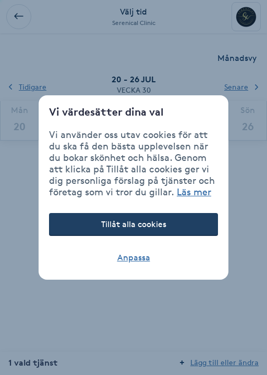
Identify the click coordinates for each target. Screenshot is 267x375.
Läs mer (194, 191)
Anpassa (133, 257)
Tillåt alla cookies (133, 224)
